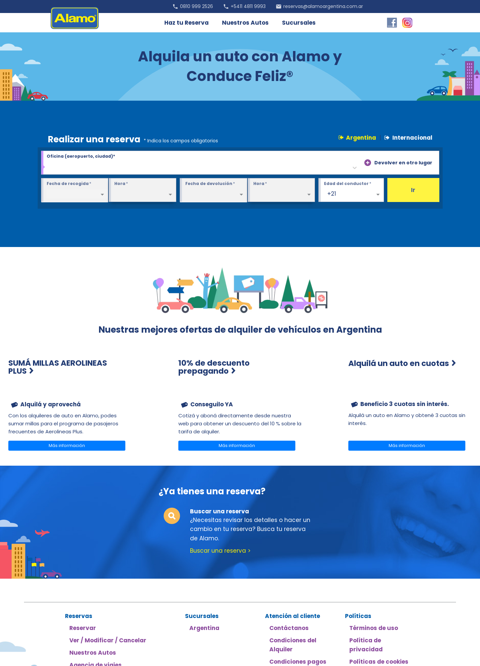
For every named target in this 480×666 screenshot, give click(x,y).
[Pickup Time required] (142, 190)
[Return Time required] (281, 190)
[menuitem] (70, 399)
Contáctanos (289, 628)
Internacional (408, 138)
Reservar (82, 628)
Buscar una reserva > (220, 551)
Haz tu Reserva (186, 23)
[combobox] (50, 167)
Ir (413, 190)
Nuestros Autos (245, 23)
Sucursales (299, 23)
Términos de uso (373, 628)
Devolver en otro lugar (403, 162)
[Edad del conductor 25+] (351, 190)
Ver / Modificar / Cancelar (107, 640)
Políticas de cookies (378, 662)
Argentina (357, 138)
